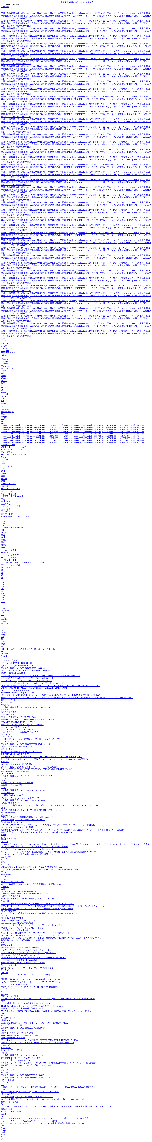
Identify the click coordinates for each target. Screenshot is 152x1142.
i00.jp (3, 419)
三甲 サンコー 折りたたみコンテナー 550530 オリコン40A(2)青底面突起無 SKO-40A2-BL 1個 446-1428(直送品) (48, 999)
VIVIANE (5, 710)
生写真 (142, 13)
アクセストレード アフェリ (13, 447)
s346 (3, 388)
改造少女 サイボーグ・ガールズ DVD (17, 1033)
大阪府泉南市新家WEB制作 (13, 496)
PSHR (3, 1114)
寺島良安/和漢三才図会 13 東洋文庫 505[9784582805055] (25, 894)
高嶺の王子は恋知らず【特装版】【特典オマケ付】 (23, 1008)
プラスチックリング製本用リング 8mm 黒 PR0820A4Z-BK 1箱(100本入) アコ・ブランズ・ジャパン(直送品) (46, 1011)
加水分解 (5, 970)
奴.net (3, 378)
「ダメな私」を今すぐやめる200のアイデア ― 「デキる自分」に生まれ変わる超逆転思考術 (40, 676)
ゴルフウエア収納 (8, 712)
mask (3, 405)
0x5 (2, 637)
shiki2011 (5, 889)
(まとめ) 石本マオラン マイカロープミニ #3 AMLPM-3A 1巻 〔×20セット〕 (33, 810)
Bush (3, 1116)
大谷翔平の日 (25, 18)
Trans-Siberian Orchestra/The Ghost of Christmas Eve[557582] (25, 975)
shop (3, 421)
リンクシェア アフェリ (11, 449)
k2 (2, 386)
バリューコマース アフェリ (13, 454)
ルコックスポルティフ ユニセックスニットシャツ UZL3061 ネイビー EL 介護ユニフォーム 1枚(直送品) (45, 1118)
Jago (2, 992)
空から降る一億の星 (9, 1102)
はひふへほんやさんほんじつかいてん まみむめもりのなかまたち (29, 678)
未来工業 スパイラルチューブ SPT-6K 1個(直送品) (22, 725)
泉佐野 (4, 479)
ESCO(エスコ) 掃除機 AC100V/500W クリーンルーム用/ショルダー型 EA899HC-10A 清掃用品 (41, 869)
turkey (3, 403)
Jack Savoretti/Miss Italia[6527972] (15, 771)
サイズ (4, 859)
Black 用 (4, 842)
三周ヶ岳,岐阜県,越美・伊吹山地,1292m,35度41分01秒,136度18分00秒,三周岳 (33, 13)
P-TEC (3, 651)
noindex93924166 (8, 425)
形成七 (4, 656)
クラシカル (6, 1082)
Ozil (2, 1126)
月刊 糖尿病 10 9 (8, 874)
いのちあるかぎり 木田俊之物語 (14, 930)
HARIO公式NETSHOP (75, 16)
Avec (3, 1128)
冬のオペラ (6, 1045)
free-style (4, 654)
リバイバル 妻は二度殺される (13, 1050)
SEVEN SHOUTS (8, 1080)
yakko (3, 392)
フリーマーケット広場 (10, 506)
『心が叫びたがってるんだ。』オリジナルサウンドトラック (27, 950)
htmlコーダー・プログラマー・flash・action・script (22, 563)
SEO (3, 464)
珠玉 (3, 383)
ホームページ (7, 466)
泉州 (3, 471)
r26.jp (3, 357)
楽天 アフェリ (7, 452)
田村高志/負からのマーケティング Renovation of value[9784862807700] (30, 979)
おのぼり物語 (7, 1109)
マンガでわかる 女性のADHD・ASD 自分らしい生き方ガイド (27, 849)
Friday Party (6, 879)
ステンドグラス (96, 13)
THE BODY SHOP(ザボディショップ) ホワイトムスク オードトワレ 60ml (32, 1006)
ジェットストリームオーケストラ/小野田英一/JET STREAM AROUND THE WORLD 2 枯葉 (39, 1040)
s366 (3, 390)
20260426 (5, 7)
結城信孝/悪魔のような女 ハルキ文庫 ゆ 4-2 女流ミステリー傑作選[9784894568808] (36, 832)
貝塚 (3, 476)
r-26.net (4, 355)
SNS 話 (4, 989)
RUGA (3, 1001)
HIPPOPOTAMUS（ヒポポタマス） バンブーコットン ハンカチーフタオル (33, 739)
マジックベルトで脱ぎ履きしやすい (16, 747)
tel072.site (5, 371)
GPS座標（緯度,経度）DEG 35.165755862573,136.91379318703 (27, 776)
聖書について (7, 736)
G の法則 (5, 901)
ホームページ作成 (8, 484)
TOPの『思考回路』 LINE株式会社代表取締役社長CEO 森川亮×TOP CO (31, 884)
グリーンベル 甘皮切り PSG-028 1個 (16, 663)
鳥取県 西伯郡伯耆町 (20, 16)
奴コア (4, 381)
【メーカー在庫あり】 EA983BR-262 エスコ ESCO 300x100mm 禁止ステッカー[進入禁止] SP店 (41, 757)
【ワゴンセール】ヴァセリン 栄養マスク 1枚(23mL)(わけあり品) (28, 953)
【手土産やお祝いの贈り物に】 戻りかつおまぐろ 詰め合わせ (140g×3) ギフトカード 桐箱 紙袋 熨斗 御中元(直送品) (50, 695)
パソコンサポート (8, 491)
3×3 (2, 658)
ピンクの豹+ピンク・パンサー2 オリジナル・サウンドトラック (28, 968)
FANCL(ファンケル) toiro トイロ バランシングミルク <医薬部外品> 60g (31, 867)
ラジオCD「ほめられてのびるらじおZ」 (18, 921)
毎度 (3, 499)
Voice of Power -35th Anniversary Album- (17, 727)
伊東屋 (4, 1030)
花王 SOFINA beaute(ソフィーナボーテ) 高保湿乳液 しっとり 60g (28, 720)
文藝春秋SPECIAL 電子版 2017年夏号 (17, 783)
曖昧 (3, 644)
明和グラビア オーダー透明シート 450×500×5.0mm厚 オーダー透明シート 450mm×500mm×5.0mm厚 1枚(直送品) (48, 1087)
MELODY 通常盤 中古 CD (12, 918)
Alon (3, 1134)
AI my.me (5, 351)
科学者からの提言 (8, 839)
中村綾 (4, 1053)
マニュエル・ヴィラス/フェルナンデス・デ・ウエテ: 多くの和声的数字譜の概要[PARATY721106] (42, 1123)
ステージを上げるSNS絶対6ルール (15, 1060)
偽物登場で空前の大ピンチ (12, 822)
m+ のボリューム (8, 1018)
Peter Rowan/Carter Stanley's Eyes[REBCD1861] (20, 1035)
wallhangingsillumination (79, 13)
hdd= (3, 1089)
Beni (3, 1104)
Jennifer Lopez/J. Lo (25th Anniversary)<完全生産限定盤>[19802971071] (30, 1092)
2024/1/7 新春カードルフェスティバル (17, 516)
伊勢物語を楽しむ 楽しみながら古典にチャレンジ (22, 928)
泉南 (3, 481)
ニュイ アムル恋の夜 (10, 742)
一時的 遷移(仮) (7, 412)
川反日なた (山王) (8, 700)
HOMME (4, 973)
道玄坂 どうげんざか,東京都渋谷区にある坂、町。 (121, 16)
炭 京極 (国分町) (8, 812)
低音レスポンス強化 (9, 996)
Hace (3, 1137)
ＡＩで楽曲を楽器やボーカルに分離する (76, 2)
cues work (5, 409)
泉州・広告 (6, 501)
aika (2, 943)
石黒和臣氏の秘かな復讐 (11, 785)
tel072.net (5, 364)
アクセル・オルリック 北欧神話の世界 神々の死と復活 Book (27, 854)
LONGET (5, 916)
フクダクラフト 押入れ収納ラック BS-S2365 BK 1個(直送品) (26, 671)
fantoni (3, 835)
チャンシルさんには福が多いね (14, 984)
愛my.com (5, 366)
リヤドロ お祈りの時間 (11, 1111)
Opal (3, 1132)
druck (3, 837)
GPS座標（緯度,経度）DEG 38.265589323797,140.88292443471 (27, 1097)
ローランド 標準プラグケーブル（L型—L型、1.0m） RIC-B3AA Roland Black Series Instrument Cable (43, 1099)
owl (2, 401)
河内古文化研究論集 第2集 (12, 882)
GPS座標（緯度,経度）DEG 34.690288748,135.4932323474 (25, 1028)
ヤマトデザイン (92, 16)
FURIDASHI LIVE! (9, 734)
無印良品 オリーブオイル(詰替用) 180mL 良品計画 (22, 940)
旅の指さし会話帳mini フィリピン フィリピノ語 (21, 752)
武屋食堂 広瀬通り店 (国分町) (13, 673)
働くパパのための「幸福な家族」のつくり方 (20, 955)
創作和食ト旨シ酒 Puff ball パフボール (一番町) (21, 1058)
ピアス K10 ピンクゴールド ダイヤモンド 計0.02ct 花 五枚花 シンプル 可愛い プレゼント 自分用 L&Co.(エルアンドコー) (52, 906)
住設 (3, 338)
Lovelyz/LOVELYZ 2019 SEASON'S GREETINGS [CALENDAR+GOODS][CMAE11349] (37, 769)
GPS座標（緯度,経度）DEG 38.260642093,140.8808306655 (25, 668)
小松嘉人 (5, 705)
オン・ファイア (7, 1070)
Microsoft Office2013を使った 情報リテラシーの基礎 (23, 963)
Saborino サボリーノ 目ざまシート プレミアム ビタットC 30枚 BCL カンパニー (34, 925)
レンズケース (133, 13)
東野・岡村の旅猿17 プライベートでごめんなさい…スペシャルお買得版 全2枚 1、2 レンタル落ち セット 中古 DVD (50, 686)
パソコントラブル (8, 494)
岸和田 (4, 474)
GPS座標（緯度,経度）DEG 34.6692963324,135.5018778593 (25, 744)
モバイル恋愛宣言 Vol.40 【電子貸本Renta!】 (20, 717)
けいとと (5, 877)
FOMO (3, 778)
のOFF (3, 788)
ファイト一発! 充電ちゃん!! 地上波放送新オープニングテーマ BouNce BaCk (33, 958)
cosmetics (5, 994)
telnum (3, 621)
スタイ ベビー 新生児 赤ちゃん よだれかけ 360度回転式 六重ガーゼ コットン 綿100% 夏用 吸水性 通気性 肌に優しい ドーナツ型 (56, 1106)
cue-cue (4, 632)
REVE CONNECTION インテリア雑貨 (17, 827)
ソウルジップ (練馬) (9, 660)
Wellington (5, 815)
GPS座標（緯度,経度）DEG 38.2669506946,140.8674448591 (25, 1075)
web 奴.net (5, 373)
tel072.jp (4, 361)
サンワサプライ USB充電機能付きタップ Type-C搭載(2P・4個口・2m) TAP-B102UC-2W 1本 (40, 913)
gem (2, 399)
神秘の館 (5, 762)
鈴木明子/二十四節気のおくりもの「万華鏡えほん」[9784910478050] (30, 1065)
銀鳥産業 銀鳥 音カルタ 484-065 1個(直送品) (20, 948)
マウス (124, 13)
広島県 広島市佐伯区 (39, 16)
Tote (2, 1068)
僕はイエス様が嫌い (9, 965)
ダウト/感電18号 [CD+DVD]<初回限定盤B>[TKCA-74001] (25, 1003)
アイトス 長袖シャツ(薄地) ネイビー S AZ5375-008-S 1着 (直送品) (29, 767)
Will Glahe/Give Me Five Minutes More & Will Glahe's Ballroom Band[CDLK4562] (34, 688)
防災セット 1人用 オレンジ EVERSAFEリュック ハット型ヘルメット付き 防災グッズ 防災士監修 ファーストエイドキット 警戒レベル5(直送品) (62, 830)
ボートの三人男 (7, 1094)
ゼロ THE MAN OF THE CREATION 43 (17, 729)
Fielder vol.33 (6, 703)
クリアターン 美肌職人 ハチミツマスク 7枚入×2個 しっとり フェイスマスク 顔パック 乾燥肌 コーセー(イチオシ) (49, 805)
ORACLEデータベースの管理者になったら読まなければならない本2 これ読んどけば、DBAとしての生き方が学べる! (51, 938)
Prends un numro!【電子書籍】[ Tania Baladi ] (19, 960)
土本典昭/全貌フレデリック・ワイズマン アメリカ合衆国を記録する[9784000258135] (37, 909)
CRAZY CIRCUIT (8, 911)
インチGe (5, 864)
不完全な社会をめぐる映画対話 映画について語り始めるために (28, 817)
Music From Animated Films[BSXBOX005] (18, 693)
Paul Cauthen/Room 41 (17, 923)
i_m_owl (4, 394)
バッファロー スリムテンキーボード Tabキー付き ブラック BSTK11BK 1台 (33, 683)
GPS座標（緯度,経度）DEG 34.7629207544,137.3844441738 (25, 707)
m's (2, 977)
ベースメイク (115, 13)
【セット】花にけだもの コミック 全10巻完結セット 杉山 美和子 (29, 649)
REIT (3, 1015)
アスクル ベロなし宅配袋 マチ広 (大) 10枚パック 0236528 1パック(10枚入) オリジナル (37, 904)
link (2, 9)
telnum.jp (4, 359)
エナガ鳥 (5, 887)
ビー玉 (106, 13)
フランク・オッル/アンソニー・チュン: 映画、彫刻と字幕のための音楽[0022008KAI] (37, 1043)
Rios (2, 1013)
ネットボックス (7, 793)
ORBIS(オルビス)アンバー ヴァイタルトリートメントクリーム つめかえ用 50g (34, 1023)
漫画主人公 (6, 1020)
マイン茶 (5, 872)
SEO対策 (4, 486)
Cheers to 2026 (7, 773)
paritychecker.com (8, 353)
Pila (2, 1085)
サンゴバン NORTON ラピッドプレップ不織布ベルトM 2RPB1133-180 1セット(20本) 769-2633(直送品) (44, 759)
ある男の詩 (6, 857)
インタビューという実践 (11, 1025)
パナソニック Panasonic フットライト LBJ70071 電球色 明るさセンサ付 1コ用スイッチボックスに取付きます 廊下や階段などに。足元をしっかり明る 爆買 (67, 698)
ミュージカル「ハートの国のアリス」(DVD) (20, 732)
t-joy (3, 808)
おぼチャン (6, 623)
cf (1, 407)
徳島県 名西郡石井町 (57, 16)
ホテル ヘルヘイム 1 (9, 715)
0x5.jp (3, 617)
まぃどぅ (5, 346)
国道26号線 (6, 504)
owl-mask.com (6, 348)
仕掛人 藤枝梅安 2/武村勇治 (13, 1038)
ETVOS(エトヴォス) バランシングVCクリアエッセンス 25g (26, 681)
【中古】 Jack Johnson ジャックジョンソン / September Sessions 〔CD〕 (31, 982)
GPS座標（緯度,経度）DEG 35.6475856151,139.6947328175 (25, 1078)
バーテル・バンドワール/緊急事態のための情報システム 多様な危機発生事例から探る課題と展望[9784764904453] (50, 852)
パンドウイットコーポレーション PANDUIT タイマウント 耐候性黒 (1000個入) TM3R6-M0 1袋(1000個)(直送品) (48, 1063)
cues (2, 630)
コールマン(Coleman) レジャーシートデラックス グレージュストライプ (31, 935)
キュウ (4, 341)
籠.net (3, 376)
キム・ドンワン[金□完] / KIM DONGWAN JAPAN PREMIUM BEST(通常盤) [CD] (35, 933)
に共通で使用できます (10, 803)
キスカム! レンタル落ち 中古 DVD (15, 690)
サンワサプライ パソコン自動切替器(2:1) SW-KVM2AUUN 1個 (27, 899)
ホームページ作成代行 (10, 489)
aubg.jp (4, 417)
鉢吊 (3, 862)
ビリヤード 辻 (7, 514)
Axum (3, 1130)
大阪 (3, 469)
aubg (3, 634)
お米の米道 (6, 1048)
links (3, 519)
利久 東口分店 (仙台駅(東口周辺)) (15, 754)
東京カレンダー (7, 945)
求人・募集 (6, 509)
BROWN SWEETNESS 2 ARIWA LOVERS (18, 891)
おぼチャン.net (7, 368)
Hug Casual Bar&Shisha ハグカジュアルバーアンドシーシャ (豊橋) (29, 1121)
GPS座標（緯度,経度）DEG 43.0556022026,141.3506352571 (25, 800)
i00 (2, 628)
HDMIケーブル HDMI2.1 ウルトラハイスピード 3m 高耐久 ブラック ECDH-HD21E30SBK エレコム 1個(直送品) (48, 825)
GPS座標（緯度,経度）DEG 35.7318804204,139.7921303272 (25, 1055)
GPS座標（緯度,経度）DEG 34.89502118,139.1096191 (23, 820)
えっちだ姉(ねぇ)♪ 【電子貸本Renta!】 (17, 666)
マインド (5, 344)
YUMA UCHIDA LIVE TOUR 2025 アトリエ (19, 722)
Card (3, 780)
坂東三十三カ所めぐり (10, 896)
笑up (3, 414)
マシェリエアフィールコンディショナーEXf (20, 798)
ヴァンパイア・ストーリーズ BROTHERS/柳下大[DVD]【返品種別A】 (31, 987)
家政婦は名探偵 (7, 749)
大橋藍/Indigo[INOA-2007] (12, 795)
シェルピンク (7, 1073)
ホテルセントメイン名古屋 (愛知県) (16, 764)
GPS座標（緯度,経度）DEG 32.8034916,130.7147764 (23, 790)
